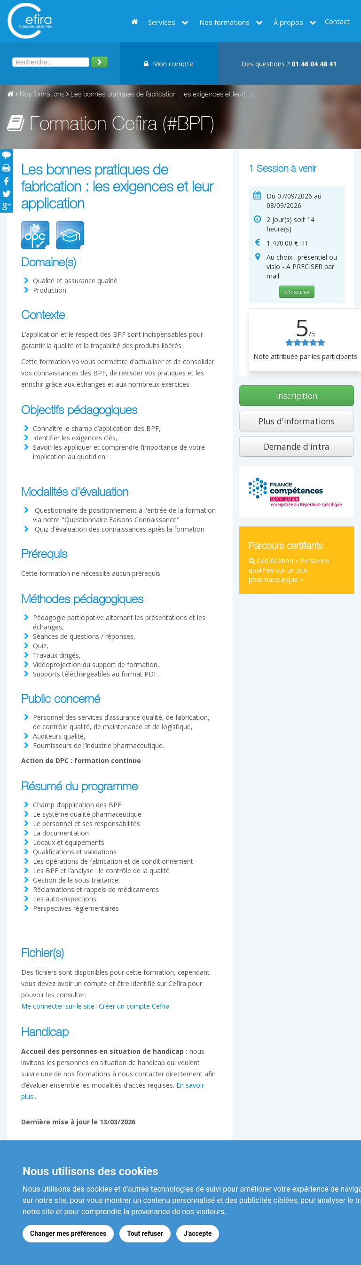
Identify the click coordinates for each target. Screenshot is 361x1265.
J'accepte (198, 1233)
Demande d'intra (297, 446)
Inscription (297, 395)
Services (168, 22)
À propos (295, 22)
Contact (337, 21)
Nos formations (231, 22)
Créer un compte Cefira (134, 1006)
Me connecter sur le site (57, 1006)
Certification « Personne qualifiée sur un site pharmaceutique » (289, 570)
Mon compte (169, 63)
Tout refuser (145, 1233)
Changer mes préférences (68, 1233)
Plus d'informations (297, 421)
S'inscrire (296, 291)
